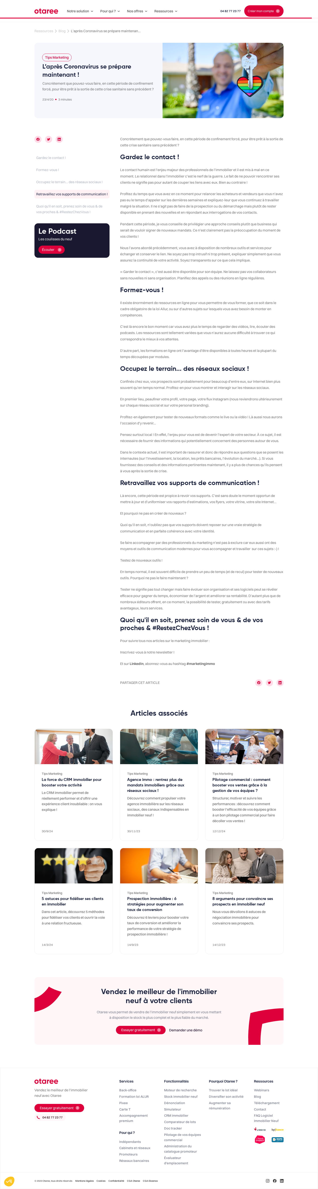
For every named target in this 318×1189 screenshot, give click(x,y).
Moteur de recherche (180, 1090)
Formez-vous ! (47, 170)
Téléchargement (267, 1103)
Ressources (43, 31)
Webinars (261, 1090)
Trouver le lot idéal (223, 1090)
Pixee (123, 1103)
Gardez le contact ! (51, 157)
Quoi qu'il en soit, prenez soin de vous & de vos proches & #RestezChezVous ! (69, 209)
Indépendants (130, 1142)
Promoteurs (128, 1154)
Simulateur (172, 1109)
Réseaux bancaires (134, 1161)
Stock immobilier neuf (180, 1096)
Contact (260, 1109)
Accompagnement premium (133, 1118)
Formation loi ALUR (134, 1096)
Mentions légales (84, 1180)
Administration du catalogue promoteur (180, 1149)
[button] (80, 11)
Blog (62, 31)
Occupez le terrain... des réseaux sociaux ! (69, 182)
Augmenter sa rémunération (220, 1105)
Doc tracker (173, 1128)
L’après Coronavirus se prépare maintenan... (106, 31)
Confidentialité (116, 1180)
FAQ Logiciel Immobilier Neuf (266, 1118)
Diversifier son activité (226, 1096)
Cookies (101, 1180)
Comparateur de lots (180, 1122)
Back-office (127, 1090)
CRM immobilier (176, 1115)
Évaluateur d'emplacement (176, 1160)
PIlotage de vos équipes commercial (182, 1137)
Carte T (125, 1109)
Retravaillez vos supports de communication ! (72, 194)
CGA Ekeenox (150, 1180)
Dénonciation (174, 1103)
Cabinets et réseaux (134, 1148)
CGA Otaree (133, 1180)
